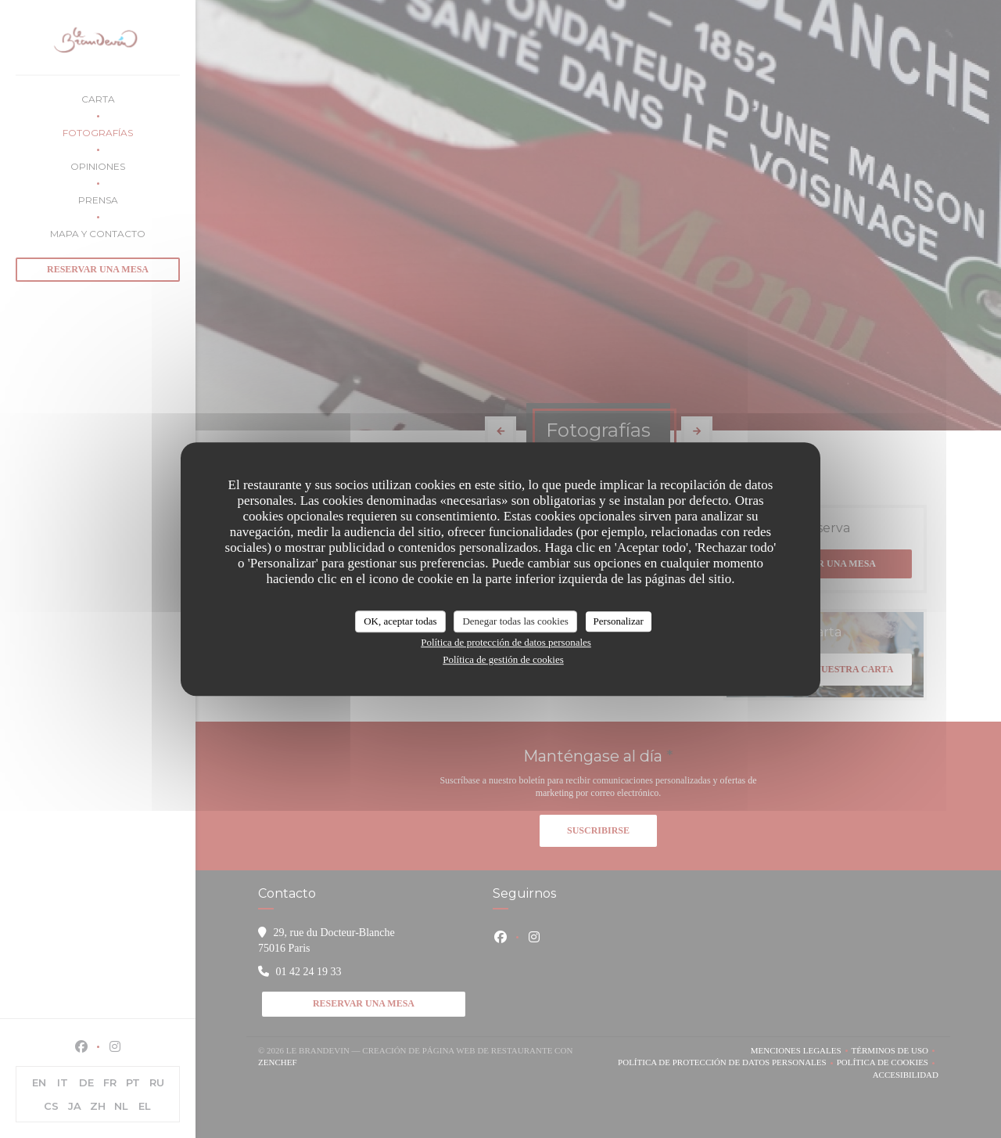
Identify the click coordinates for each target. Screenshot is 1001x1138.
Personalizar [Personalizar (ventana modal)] (619, 621)
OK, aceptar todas (400, 621)
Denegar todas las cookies (515, 621)
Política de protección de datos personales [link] (506, 642)
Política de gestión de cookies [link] (503, 659)
